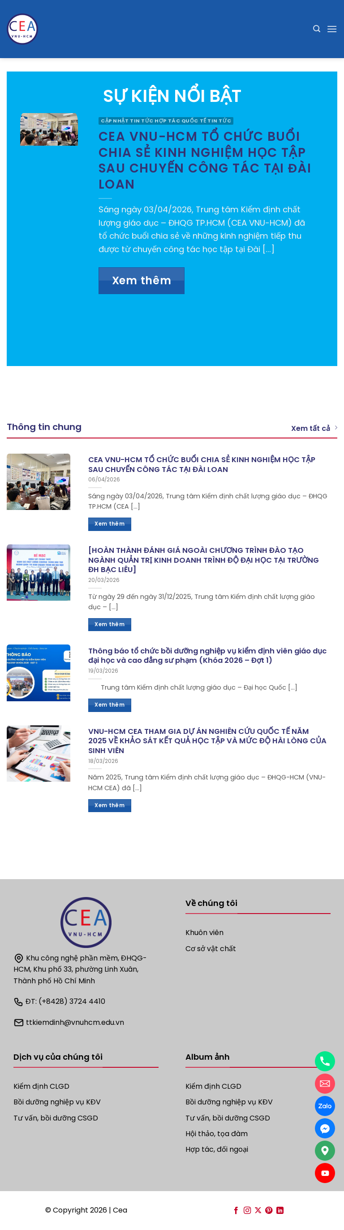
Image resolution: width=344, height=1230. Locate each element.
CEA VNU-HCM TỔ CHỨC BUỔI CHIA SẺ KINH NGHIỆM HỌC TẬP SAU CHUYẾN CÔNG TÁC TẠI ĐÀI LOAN (205, 161)
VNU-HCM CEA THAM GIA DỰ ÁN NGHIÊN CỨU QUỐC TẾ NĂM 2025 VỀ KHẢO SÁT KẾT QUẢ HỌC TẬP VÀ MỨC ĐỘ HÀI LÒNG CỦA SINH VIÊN (207, 741)
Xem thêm (142, 280)
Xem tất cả (314, 428)
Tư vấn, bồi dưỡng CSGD (55, 1118)
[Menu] (332, 29)
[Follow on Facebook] (236, 1211)
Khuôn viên (204, 932)
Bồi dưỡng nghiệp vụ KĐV (229, 1102)
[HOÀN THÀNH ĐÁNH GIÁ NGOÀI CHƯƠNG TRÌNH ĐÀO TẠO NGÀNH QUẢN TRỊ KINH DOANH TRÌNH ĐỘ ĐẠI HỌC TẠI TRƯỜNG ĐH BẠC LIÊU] (203, 560)
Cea (120, 1210)
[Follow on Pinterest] (268, 1211)
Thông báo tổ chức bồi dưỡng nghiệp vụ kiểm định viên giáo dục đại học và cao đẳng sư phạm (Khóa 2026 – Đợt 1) (207, 656)
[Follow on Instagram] (246, 1211)
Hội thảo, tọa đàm (216, 1134)
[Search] (316, 29)
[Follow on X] (258, 1211)
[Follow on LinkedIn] (280, 1211)
